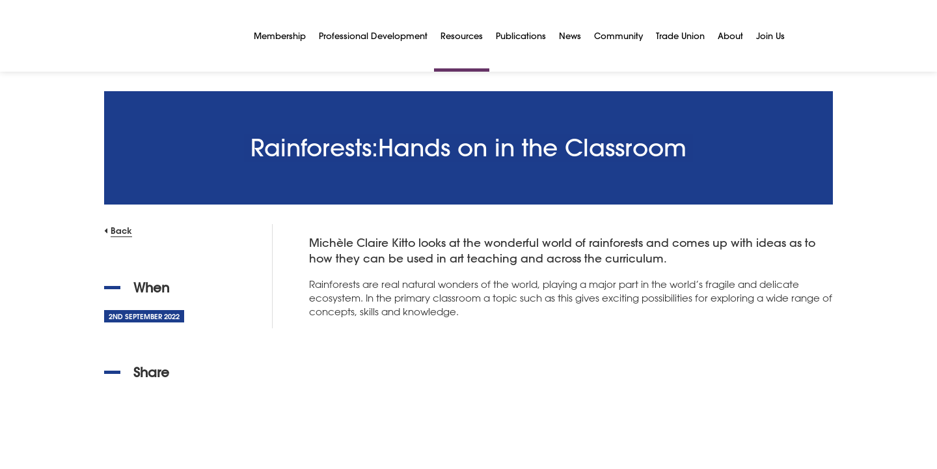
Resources (462, 35)
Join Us (770, 35)
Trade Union (680, 35)
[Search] (806, 35)
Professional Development (373, 35)
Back (121, 230)
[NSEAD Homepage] (169, 36)
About (730, 35)
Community (618, 35)
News (570, 35)
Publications (521, 35)
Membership (280, 35)
